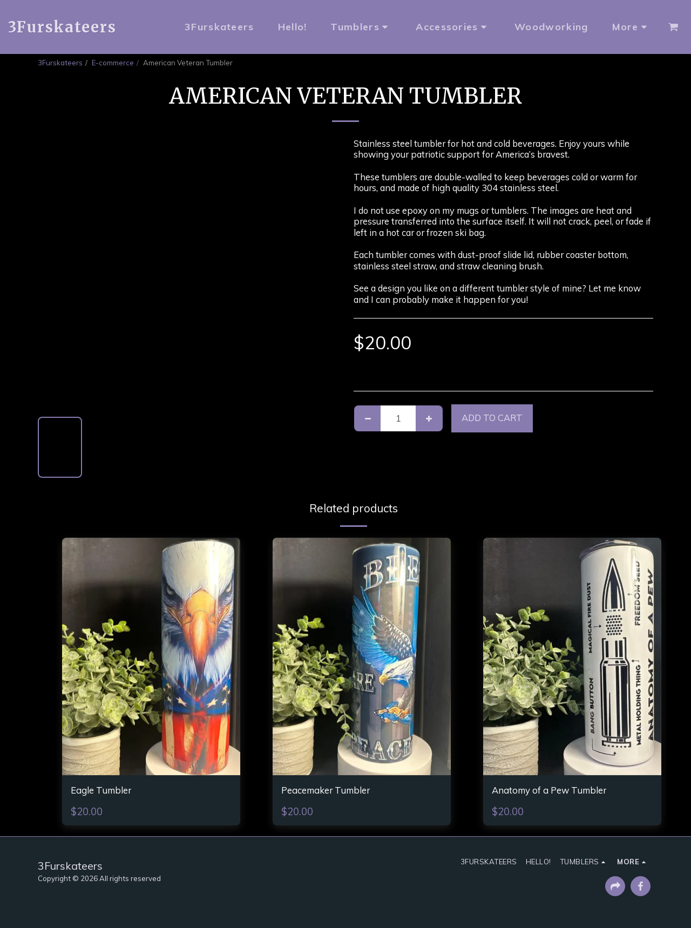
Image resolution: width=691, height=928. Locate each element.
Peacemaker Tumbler (334, 791)
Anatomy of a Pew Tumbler (560, 791)
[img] (151, 656)
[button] (673, 27)
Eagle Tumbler (107, 791)
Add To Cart (492, 417)
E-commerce (113, 62)
